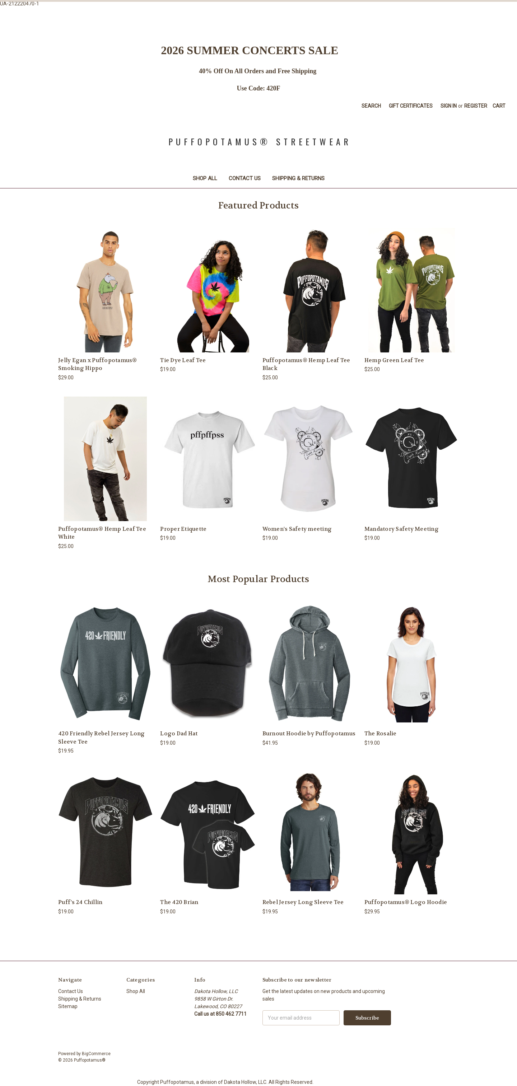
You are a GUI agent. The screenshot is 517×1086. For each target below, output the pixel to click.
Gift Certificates (411, 106)
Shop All (205, 178)
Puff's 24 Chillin (80, 902)
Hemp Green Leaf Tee (394, 360)
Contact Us (245, 178)
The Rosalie (380, 733)
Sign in (449, 106)
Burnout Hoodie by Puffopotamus (309, 733)
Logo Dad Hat (178, 733)
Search (371, 106)
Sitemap (68, 1006)
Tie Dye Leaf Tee (183, 360)
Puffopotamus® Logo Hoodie (405, 902)
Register (475, 106)
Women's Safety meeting (297, 529)
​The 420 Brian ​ (180, 902)
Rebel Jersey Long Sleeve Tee (303, 902)
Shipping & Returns (298, 178)
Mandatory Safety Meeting (401, 529)
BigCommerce (96, 1053)
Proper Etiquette (183, 529)
